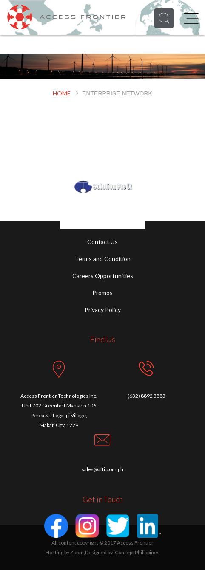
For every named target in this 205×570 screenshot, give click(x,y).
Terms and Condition (103, 258)
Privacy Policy (103, 309)
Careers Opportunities (102, 275)
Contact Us (102, 241)
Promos (102, 292)
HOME (62, 93)
